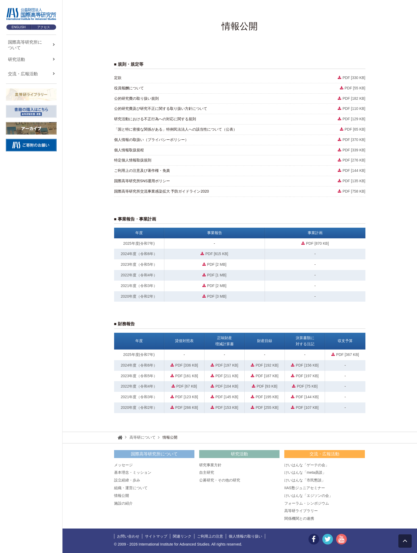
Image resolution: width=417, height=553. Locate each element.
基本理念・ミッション (132, 472)
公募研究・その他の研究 (219, 480)
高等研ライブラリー (301, 511)
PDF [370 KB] (354, 140)
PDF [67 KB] (186, 386)
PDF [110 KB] (354, 108)
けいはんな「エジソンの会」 (308, 495)
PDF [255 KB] (267, 407)
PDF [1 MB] (216, 275)
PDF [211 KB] (226, 376)
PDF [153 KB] (226, 407)
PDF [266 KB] (186, 407)
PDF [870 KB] (317, 243)
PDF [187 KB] (267, 376)
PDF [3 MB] (216, 296)
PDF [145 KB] (226, 397)
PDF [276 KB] (354, 160)
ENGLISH (18, 27)
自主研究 (206, 472)
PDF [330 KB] (354, 78)
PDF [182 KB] (354, 98)
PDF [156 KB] (307, 365)
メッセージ (123, 465)
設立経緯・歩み (127, 480)
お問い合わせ (128, 536)
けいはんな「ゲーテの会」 (306, 465)
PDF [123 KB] (186, 397)
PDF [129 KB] (354, 119)
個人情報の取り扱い (245, 536)
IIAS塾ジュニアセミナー (304, 488)
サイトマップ (156, 536)
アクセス (43, 27)
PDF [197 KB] (226, 365)
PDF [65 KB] (355, 129)
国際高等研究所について (154, 454)
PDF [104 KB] (226, 386)
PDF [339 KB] (354, 150)
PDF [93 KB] (267, 386)
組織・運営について (131, 488)
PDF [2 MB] (216, 264)
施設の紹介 (123, 503)
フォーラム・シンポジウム (306, 503)
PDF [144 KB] (354, 170)
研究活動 (239, 454)
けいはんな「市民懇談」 (304, 480)
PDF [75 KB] (307, 386)
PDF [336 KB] (186, 365)
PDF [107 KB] (307, 407)
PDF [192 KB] (267, 365)
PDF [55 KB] (355, 88)
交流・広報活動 (324, 454)
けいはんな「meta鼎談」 (305, 472)
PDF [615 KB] (216, 254)
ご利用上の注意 (210, 536)
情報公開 (121, 495)
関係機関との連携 (299, 518)
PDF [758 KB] (354, 191)
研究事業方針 (210, 465)
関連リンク (182, 536)
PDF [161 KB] (186, 376)
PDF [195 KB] (267, 397)
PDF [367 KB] (347, 354)
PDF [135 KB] (354, 181)
